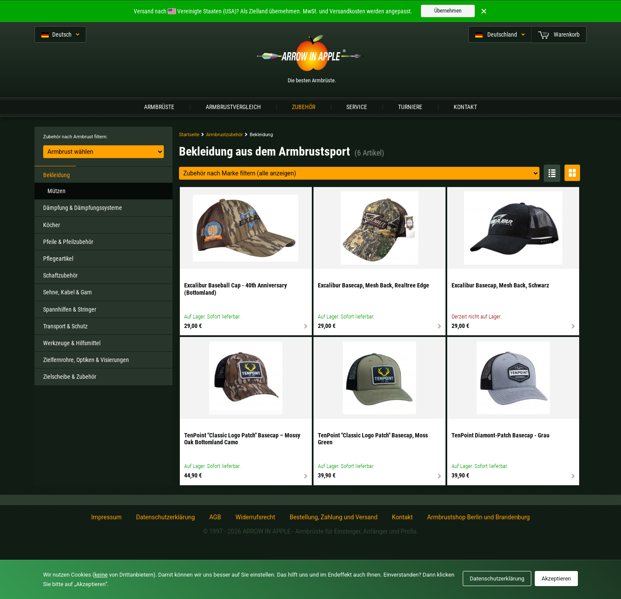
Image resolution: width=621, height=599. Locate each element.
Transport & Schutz (65, 326)
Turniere (410, 106)
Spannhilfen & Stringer (69, 309)
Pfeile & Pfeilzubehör (68, 241)
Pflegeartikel (58, 258)
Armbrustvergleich (233, 106)
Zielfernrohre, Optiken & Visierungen (86, 359)
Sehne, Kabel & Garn (67, 292)
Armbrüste (159, 106)
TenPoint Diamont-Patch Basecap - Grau (500, 435)
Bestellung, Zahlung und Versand (334, 517)
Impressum (106, 517)
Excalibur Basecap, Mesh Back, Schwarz (500, 285)
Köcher (51, 225)
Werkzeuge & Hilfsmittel (71, 343)
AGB (215, 517)
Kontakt (465, 106)
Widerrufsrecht (255, 517)
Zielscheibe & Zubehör (69, 376)
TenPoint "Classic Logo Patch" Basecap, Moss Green (373, 439)
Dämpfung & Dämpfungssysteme (82, 207)
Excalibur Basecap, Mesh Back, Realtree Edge (373, 285)
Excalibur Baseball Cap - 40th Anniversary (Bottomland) (235, 289)
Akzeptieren (556, 578)
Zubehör (303, 106)
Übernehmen (447, 10)
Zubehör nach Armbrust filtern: (75, 137)
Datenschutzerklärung (165, 517)
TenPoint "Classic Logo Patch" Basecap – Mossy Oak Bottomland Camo (242, 439)
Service (356, 106)
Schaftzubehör (60, 275)
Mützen (56, 190)
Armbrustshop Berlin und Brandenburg (478, 517)
